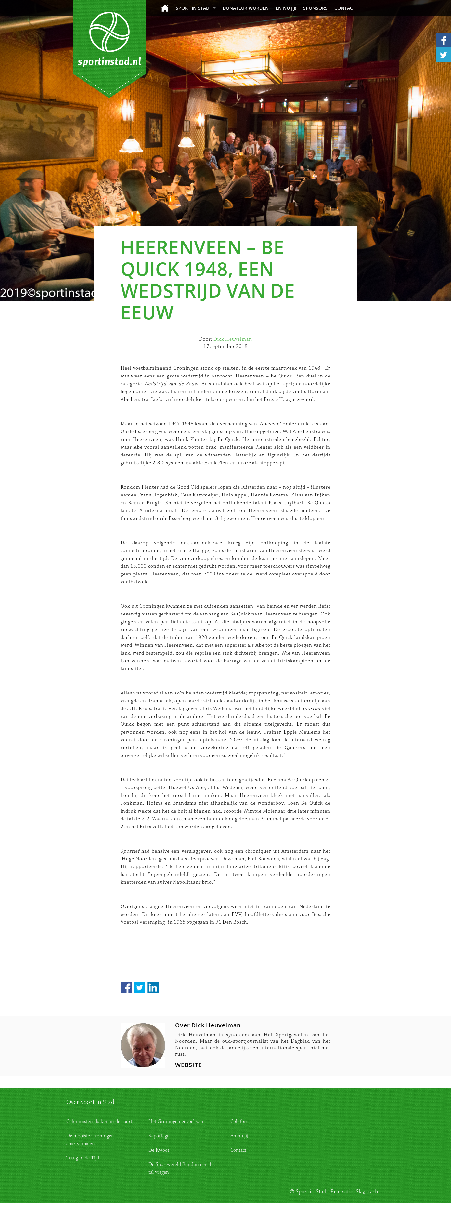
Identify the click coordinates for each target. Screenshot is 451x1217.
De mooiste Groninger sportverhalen (89, 1140)
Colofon (238, 1121)
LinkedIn (153, 987)
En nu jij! (286, 8)
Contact (344, 8)
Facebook (126, 987)
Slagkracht (368, 1191)
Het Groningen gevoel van (175, 1121)
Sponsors (315, 8)
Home (165, 8)
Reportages (159, 1136)
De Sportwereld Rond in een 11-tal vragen (182, 1168)
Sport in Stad (192, 8)
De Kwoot (158, 1150)
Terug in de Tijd (82, 1158)
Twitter (139, 987)
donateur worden (246, 8)
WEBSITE (188, 1065)
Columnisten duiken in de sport (99, 1121)
